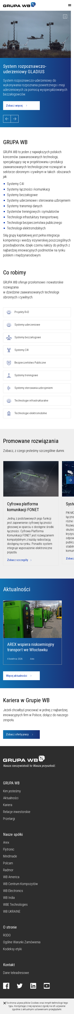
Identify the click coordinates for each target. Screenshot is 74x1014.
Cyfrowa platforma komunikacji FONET (23, 507)
